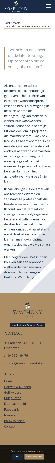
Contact (10, 426)
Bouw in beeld (14, 421)
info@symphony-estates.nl (27, 363)
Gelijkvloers (12, 392)
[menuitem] (47, 6)
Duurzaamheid (15, 404)
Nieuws (9, 415)
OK (17, 456)
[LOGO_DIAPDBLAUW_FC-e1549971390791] (27, 309)
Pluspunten (12, 398)
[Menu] (47, 6)
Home (8, 381)
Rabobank (11, 409)
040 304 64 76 (18, 356)
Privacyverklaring (34, 456)
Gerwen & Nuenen (17, 387)
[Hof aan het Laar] (23, 6)
